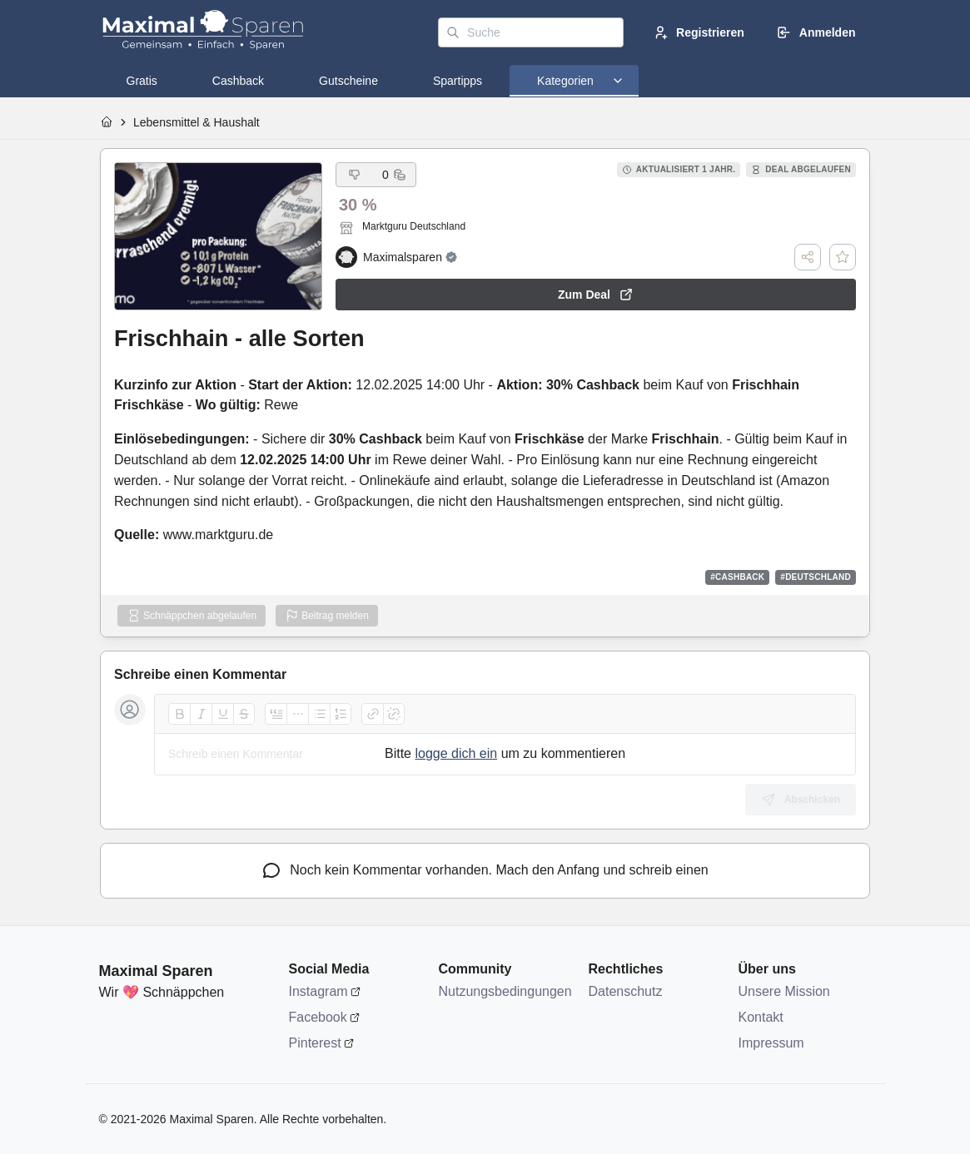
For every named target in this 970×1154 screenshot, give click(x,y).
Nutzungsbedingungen (505, 991)
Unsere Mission (784, 991)
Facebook (318, 1017)
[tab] (142, 81)
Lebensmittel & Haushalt (196, 122)
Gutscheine (348, 81)
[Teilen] (807, 257)
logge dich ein (456, 753)
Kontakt (761, 1017)
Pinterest (315, 1043)
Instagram (318, 991)
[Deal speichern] (842, 257)
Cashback (238, 81)
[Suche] (531, 32)
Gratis (142, 81)
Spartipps (457, 81)
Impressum (771, 1043)
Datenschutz (626, 991)
